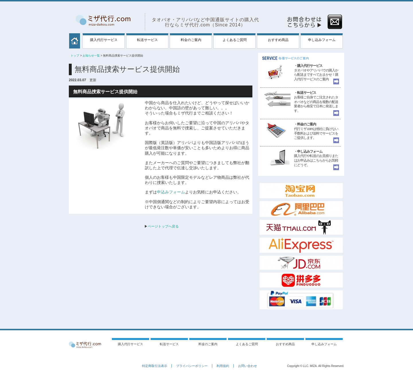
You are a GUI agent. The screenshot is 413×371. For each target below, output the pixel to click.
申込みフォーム (171, 192)
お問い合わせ (247, 366)
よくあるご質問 (235, 40)
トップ (75, 55)
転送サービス (147, 40)
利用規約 (223, 366)
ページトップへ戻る (163, 226)
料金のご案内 (191, 40)
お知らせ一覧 (91, 55)
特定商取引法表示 (154, 366)
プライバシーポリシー (192, 366)
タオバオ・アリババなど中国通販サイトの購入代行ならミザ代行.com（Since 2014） (205, 22)
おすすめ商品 (278, 40)
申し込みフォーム (322, 40)
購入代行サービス (104, 40)
